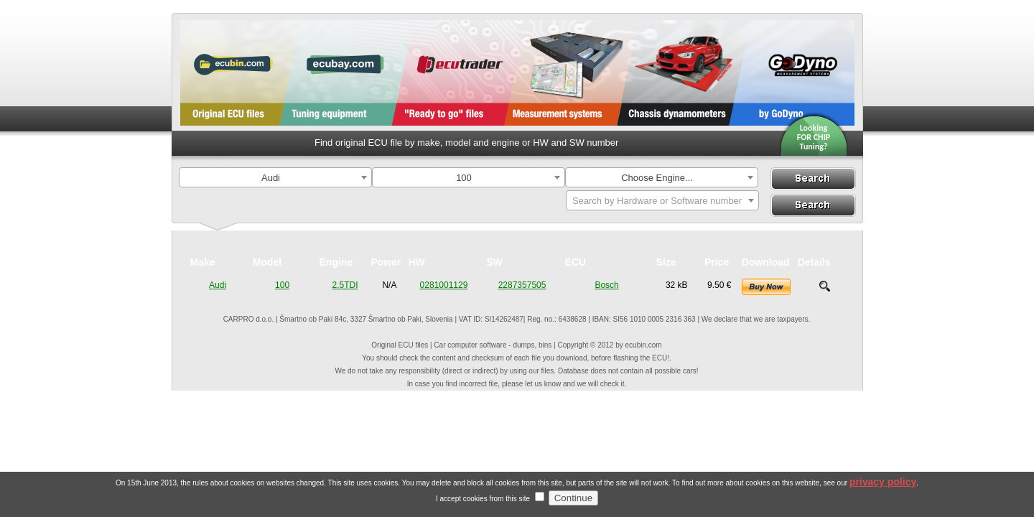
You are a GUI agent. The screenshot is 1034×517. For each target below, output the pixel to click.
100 (282, 285)
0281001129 (444, 285)
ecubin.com (643, 345)
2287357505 (522, 285)
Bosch (606, 285)
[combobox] (275, 177)
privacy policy (882, 489)
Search (813, 179)
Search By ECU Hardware (812, 205)
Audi (217, 285)
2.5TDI (345, 285)
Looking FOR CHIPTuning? (814, 137)
